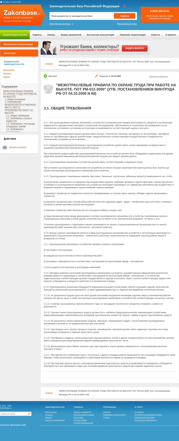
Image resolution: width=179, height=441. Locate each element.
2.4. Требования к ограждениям (14, 130)
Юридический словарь (84, 415)
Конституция (9, 70)
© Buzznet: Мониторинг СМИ (13, 425)
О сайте (138, 407)
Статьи (106, 417)
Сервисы (78, 407)
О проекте (170, 35)
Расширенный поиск (127, 24)
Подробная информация (158, 76)
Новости (155, 35)
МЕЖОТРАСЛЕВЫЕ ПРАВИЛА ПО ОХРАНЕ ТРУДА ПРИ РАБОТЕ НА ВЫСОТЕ (20, 94)
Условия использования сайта (148, 415)
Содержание (9, 86)
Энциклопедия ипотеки (15, 35)
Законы (51, 35)
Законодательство (55, 407)
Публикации (109, 407)
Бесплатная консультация (100, 35)
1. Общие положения (15, 99)
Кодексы (37, 35)
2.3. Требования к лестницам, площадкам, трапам (20, 125)
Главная (49, 63)
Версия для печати (17, 147)
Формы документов (71, 35)
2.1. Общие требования (17, 115)
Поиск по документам (55, 420)
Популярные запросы (60, 24)
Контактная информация (145, 420)
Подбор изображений (83, 423)
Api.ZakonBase (80, 420)
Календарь (79, 417)
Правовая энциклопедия (132, 35)
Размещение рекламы (144, 417)
